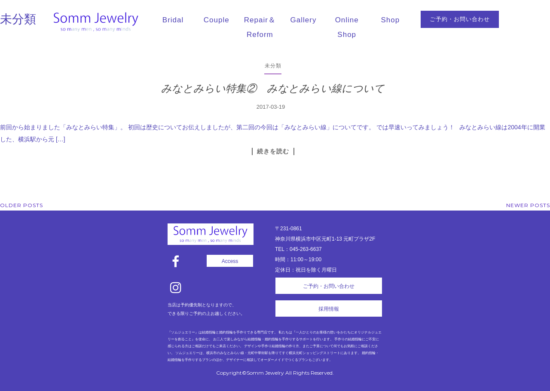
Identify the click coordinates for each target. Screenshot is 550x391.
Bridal (172, 20)
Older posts (21, 205)
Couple (216, 20)
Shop (390, 20)
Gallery (303, 20)
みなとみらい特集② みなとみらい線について (273, 88)
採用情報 (328, 309)
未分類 (273, 65)
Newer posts (528, 205)
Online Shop (347, 27)
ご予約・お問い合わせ (460, 19)
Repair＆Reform (260, 27)
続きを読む (273, 151)
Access (230, 261)
